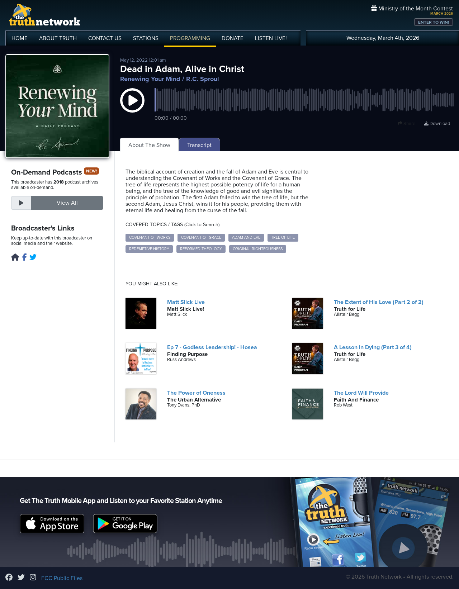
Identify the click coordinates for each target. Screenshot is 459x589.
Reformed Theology (201, 249)
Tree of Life (283, 237)
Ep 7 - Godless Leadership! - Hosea (212, 347)
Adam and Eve (246, 237)
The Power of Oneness (196, 392)
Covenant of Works (149, 237)
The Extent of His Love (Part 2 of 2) (378, 302)
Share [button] (406, 124)
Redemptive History (149, 249)
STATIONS (145, 38)
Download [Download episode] (437, 124)
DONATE (232, 38)
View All (67, 202)
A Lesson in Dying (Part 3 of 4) (373, 347)
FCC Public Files (61, 578)
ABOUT (58, 38)
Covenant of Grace (201, 237)
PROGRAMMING (190, 38)
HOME (19, 38)
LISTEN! (271, 38)
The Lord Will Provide (361, 392)
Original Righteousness (258, 249)
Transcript (199, 145)
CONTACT (105, 38)
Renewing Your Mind (150, 79)
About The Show (149, 145)
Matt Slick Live (186, 302)
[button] (132, 107)
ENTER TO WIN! (433, 22)
